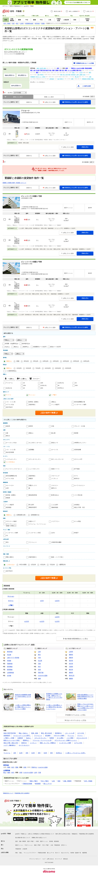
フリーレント (33, 542)
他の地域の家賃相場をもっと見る (76, 638)
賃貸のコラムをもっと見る (76, 715)
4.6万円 (57, 617)
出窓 (7, 488)
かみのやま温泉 (42, 675)
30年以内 (86, 361)
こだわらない (10, 564)
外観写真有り (33, 557)
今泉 (39, 657)
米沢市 (71, 663)
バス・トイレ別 (10, 402)
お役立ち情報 (4, 852)
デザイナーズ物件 (11, 521)
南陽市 (71, 678)
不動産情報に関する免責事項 (21, 793)
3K (58, 385)
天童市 (71, 666)
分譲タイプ (32, 521)
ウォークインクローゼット (14, 469)
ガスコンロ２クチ (81, 738)
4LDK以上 (61, 388)
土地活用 (24, 849)
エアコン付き (10, 404)
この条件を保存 (86, 86)
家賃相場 (37, 783)
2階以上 (53, 402)
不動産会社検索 (27, 783)
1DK (41, 383)
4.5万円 (26, 621)
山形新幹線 (10, 672)
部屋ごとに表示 (49, 97)
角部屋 (76, 433)
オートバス (54, 449)
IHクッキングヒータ (57, 459)
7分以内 (37, 368)
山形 (39, 651)
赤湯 (39, 669)
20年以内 (66, 361)
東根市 (71, 672)
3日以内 (42, 564)
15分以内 (58, 368)
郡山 (4, 772)
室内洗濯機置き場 (79, 402)
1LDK (20, 753)
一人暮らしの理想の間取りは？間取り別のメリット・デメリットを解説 (23, 707)
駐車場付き (58, 733)
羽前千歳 (40, 672)
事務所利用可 (33, 507)
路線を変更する (9, 75)
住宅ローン (64, 845)
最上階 (53, 433)
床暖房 (31, 478)
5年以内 (35, 361)
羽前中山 (34, 767)
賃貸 (59, 781)
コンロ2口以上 (10, 462)
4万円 (42, 601)
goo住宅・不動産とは (20, 834)
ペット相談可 (55, 404)
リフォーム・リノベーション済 (42, 740)
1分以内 (19, 368)
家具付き (77, 478)
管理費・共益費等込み (11, 343)
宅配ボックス (33, 485)
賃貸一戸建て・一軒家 (33, 841)
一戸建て (54, 395)
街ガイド (57, 852)
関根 (8, 767)
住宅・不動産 (88, 781)
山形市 (71, 651)
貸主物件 (48, 735)
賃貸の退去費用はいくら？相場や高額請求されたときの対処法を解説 (85, 696)
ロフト (76, 476)
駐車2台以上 (55, 495)
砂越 (39, 678)
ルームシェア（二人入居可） (22, 735)
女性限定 (77, 504)
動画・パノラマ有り (57, 557)
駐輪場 (8, 498)
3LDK (45, 753)
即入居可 (31, 504)
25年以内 (76, 361)
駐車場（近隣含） (34, 402)
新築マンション (19, 845)
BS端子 (76, 532)
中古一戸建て (45, 781)
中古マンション (29, 845)
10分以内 (48, 368)
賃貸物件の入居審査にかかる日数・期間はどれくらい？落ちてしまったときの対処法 (54, 696)
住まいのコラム (65, 852)
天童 (39, 663)
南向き (8, 435)
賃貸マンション (44, 841)
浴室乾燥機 (77, 449)
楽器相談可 (7, 735)
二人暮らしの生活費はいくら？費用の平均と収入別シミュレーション (54, 707)
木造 (52, 426)
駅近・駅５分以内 (46, 733)
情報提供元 (75, 834)
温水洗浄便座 (10, 452)
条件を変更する (16, 85)
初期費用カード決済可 (40, 346)
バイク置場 (70, 738)
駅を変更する (22, 75)
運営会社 (65, 859)
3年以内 (26, 361)
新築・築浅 (34, 733)
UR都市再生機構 (56, 542)
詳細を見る (85, 147)
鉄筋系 (8, 426)
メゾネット (54, 478)
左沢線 (9, 675)
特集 (16, 852)
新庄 (39, 654)
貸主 (7, 542)
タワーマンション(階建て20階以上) (11, 525)
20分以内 (68, 368)
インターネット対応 (35, 532)
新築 (17, 361)
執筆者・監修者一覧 (76, 852)
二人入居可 (54, 504)
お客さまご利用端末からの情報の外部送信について (41, 834)
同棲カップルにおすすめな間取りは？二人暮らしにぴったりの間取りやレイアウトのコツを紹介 (85, 707)
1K (24, 383)
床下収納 (77, 469)
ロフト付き (80, 733)
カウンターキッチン (35, 459)
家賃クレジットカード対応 (12, 740)
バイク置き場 (78, 495)
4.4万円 (42, 621)
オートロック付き (11, 442)
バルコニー (54, 485)
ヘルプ (43, 859)
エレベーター (10, 485)
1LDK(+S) (61, 383)
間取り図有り (10, 557)
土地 (53, 781)
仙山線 (9, 654)
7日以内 (52, 564)
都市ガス (54, 488)
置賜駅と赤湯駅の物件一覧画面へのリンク (14, 182)
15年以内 (56, 361)
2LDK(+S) (43, 385)
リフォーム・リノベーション (37, 524)
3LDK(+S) (9, 388)
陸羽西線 (9, 669)
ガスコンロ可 (78, 459)
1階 (7, 433)
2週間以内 (62, 564)
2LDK (33, 753)
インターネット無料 (80, 404)
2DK (24, 385)
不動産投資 (57, 845)
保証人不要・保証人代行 (11, 743)
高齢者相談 (54, 507)
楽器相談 (8, 507)
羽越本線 (9, 663)
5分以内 (28, 368)
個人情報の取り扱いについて (22, 837)
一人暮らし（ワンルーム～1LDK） (75, 753)
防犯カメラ (54, 442)
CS (7, 535)
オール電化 (77, 521)
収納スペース (55, 469)
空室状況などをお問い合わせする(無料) (75, 102)
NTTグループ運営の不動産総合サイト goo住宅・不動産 (18, 6)
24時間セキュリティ (80, 442)
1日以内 (33, 564)
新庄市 (71, 669)
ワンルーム (9, 383)
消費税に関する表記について (39, 837)
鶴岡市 (71, 654)
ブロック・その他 (79, 426)
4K (24, 388)
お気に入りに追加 (49, 102)
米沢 (39, 666)
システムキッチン (11, 459)
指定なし (9, 361)
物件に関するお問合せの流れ (63, 834)
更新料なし (26, 346)
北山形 (40, 660)
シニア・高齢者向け (10, 745)
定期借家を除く (21, 515)
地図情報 (84, 852)
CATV (53, 533)
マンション (32, 395)
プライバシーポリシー (35, 859)
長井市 (71, 660)
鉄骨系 (31, 426)
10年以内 (45, 361)
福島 (8, 772)
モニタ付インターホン (35, 442)
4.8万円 (57, 601)
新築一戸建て (34, 781)
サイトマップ (58, 859)
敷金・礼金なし (23, 733)
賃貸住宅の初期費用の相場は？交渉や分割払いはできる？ (23, 696)
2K (76, 383)
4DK (41, 388)
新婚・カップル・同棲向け (48, 743)
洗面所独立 (32, 404)
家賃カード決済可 (55, 346)
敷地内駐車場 (33, 495)
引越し (20, 852)
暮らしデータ (48, 783)
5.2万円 (57, 621)
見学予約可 (9, 407)
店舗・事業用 (67, 781)
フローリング (55, 476)
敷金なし (16, 346)
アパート (8, 395)
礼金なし (7, 346)
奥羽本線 (9, 651)
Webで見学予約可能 (10, 733)
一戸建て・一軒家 (9, 738)
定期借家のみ (35, 515)
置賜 (16, 767)
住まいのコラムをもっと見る (76, 720)
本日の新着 (23, 564)
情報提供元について (8, 793)
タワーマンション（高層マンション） (66, 740)
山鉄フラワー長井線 (13, 657)
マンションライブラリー (30, 852)
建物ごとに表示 (18, 97)
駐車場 (52, 738)
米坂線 (9, 660)
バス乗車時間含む (11, 371)
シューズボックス (34, 469)
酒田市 (71, 657)
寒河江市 (71, 675)
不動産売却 (18, 849)
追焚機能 (31, 449)
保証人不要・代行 (79, 507)
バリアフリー (55, 521)
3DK (76, 385)
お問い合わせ (50, 859)
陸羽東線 (9, 666)
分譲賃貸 (20, 738)
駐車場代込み (26, 343)
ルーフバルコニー (79, 485)
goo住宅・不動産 (6, 833)
